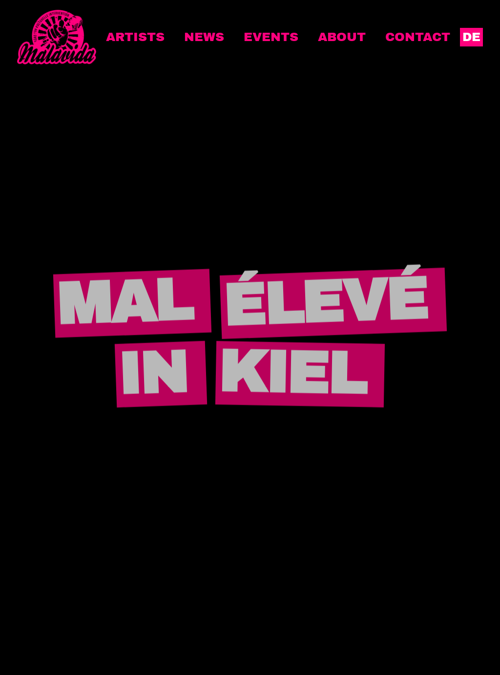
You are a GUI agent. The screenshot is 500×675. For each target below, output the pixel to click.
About (342, 36)
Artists (135, 36)
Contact (417, 36)
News (204, 36)
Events (271, 36)
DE (471, 36)
